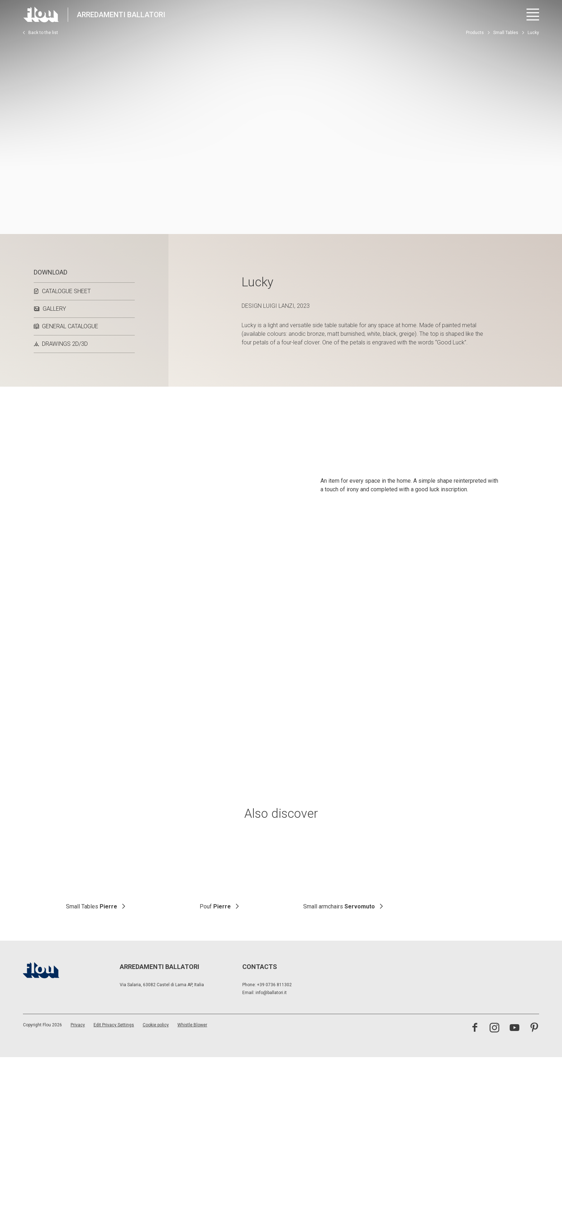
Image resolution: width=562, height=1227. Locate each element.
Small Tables (505, 32)
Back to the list (40, 32)
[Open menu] (533, 14)
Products (475, 32)
